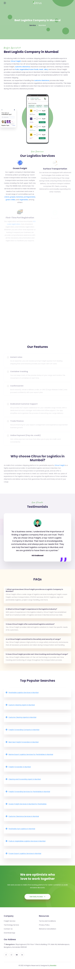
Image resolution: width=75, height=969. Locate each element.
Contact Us (8, 931)
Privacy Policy (44, 927)
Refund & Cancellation (47, 931)
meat (41, 69)
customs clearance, (22, 67)
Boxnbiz (53, 965)
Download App (9, 935)
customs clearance (41, 80)
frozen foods (33, 69)
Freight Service (9, 923)
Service (32, 25)
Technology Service (11, 927)
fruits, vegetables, (22, 69)
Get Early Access (37, 898)
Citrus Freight (16, 61)
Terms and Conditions (47, 923)
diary (46, 69)
